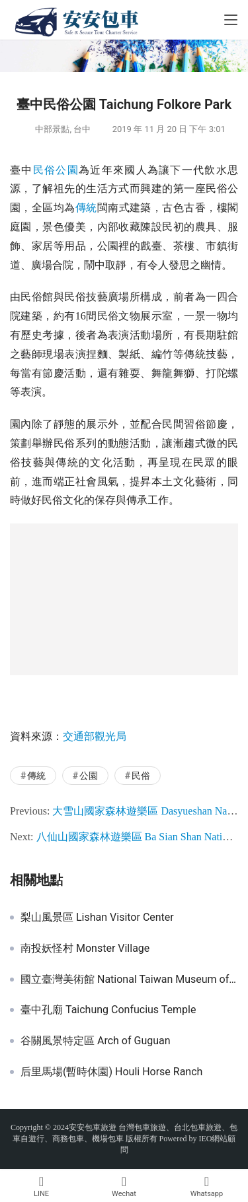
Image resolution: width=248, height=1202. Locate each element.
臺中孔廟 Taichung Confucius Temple (108, 1010)
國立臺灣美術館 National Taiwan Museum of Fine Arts (129, 979)
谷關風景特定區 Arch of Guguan (96, 1041)
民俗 (44, 170)
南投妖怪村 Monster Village (85, 948)
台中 (82, 129)
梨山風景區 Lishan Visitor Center (97, 917)
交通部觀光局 (94, 736)
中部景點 (52, 129)
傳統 (86, 207)
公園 (67, 170)
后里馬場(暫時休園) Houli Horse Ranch (111, 1072)
